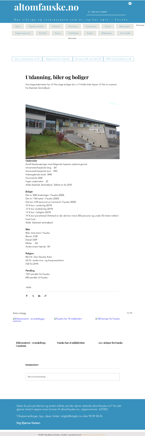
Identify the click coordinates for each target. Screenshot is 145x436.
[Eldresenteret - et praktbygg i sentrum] (31, 328)
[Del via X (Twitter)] (33, 296)
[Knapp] (48, 7)
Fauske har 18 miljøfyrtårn (71, 342)
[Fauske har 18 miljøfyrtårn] (72, 328)
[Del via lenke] (45, 296)
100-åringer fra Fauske (110, 342)
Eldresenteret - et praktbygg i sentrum (30, 344)
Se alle (129, 313)
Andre (28, 287)
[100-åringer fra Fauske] (113, 328)
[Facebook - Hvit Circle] (130, 3)
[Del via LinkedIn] (39, 296)
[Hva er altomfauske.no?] (27, 59)
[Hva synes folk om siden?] (88, 59)
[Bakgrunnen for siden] (57, 59)
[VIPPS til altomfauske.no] (118, 59)
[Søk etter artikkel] (105, 12)
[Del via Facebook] (27, 296)
